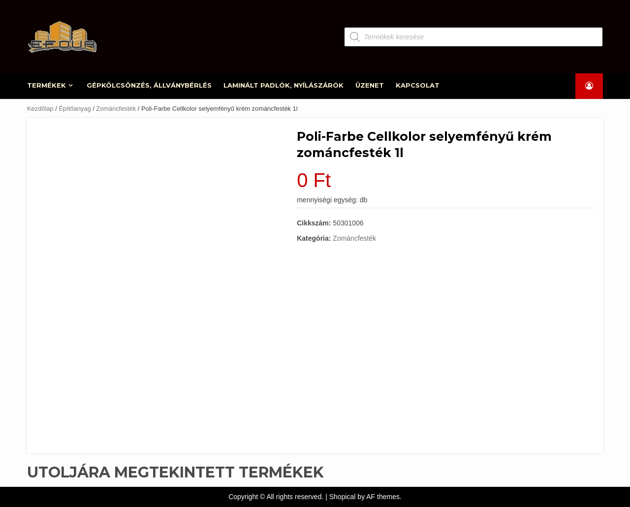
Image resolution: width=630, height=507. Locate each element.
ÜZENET (369, 85)
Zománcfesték (116, 108)
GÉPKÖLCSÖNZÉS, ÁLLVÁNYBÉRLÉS (149, 85)
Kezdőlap (40, 108)
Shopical (342, 497)
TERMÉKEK (46, 85)
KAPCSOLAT (418, 85)
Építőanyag (75, 108)
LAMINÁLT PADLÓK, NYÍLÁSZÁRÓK (283, 85)
